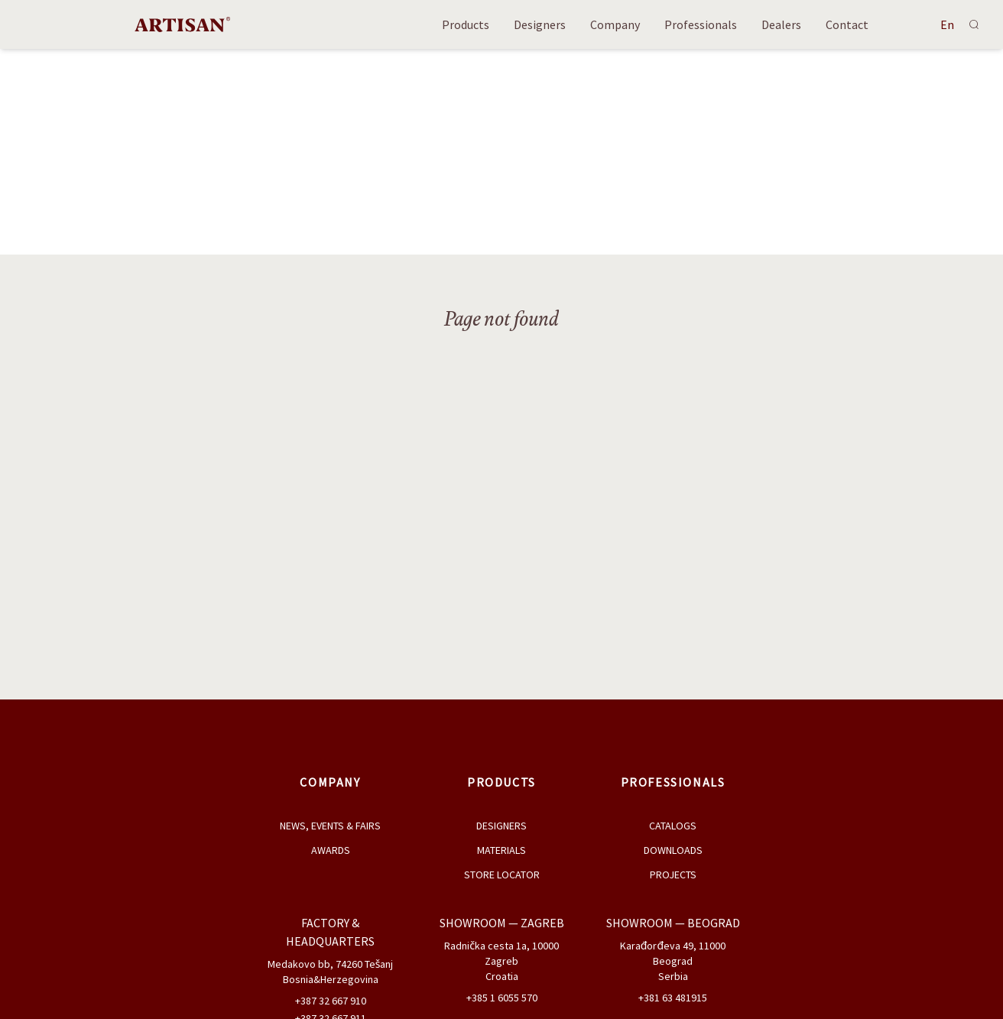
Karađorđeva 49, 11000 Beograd (672, 953)
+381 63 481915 (672, 997)
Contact (847, 24)
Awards (330, 850)
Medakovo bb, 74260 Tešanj (331, 964)
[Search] (974, 24)
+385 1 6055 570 (501, 997)
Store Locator (502, 874)
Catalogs (672, 825)
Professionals (700, 24)
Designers (540, 24)
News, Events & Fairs (330, 825)
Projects (673, 874)
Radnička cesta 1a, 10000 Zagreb (501, 953)
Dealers (781, 24)
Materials (501, 850)
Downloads (673, 850)
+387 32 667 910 (330, 1001)
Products (465, 24)
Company (615, 24)
